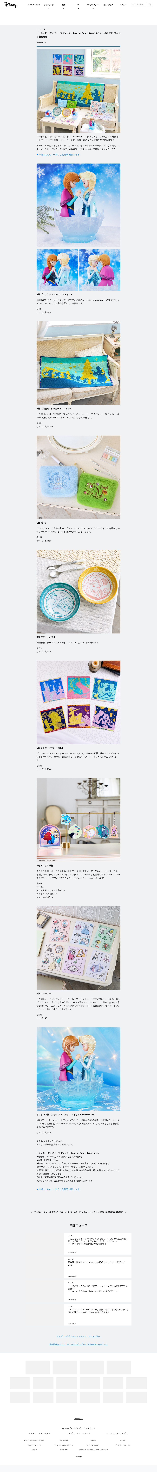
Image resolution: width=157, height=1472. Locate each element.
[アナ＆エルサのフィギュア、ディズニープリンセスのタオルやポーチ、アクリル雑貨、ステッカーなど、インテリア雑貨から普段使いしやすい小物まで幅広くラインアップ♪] (78, 147)
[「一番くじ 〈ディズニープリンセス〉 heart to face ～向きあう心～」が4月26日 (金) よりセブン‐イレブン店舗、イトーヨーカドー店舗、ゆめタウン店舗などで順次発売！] (78, 138)
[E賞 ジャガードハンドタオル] (78, 748)
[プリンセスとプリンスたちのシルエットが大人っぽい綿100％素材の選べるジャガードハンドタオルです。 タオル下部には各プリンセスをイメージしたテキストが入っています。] (78, 757)
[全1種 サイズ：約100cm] (78, 424)
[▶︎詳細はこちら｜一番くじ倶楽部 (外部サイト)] (78, 154)
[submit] (150, 4)
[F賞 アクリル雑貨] (78, 865)
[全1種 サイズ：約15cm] (78, 310)
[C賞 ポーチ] (78, 523)
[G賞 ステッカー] (78, 993)
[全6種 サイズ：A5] (78, 1016)
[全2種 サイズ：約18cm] (78, 539)
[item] (48, 4)
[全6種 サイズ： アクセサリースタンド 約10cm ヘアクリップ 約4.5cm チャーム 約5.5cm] (78, 890)
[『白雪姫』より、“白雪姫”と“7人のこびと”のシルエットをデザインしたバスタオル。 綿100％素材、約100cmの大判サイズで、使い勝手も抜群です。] (78, 416)
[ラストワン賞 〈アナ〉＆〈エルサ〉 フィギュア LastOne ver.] (78, 1114)
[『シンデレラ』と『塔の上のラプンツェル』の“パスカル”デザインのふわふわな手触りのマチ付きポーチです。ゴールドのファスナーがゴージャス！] (78, 530)
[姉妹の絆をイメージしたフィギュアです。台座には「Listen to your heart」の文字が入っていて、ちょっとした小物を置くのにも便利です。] (78, 301)
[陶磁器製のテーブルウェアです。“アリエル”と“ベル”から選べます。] (78, 642)
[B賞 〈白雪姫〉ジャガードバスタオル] (78, 408)
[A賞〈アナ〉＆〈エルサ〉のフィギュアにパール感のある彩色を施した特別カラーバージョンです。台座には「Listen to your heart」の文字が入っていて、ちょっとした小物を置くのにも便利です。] (78, 1124)
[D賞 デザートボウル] (78, 637)
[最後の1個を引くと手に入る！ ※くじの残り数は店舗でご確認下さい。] (78, 1142)
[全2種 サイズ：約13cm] (78, 649)
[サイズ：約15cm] (78, 1132)
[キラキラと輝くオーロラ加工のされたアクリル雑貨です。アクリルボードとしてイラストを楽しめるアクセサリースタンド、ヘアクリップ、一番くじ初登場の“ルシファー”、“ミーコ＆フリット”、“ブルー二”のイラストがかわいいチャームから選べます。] (78, 875)
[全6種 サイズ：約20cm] (78, 767)
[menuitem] (34, 4)
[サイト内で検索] (139, 4)
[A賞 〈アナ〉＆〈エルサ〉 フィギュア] (78, 294)
